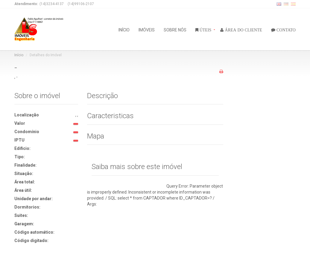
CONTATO (285, 29)
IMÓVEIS (147, 29)
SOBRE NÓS (175, 29)
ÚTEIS (205, 29)
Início (18, 55)
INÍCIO (124, 29)
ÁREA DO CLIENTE (243, 29)
